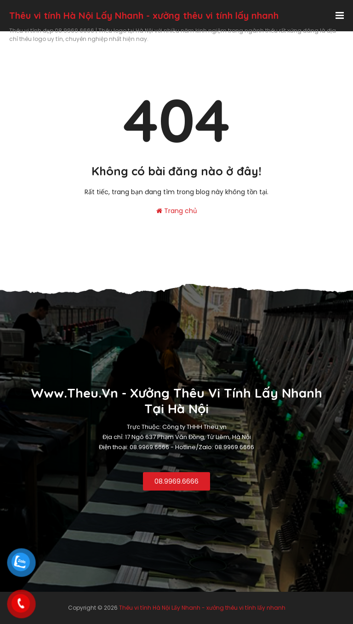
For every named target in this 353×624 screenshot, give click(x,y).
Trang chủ (176, 210)
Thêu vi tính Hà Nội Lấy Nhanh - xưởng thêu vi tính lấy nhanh (144, 15)
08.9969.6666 (176, 481)
